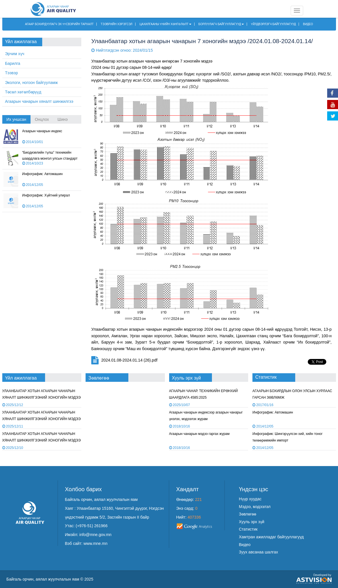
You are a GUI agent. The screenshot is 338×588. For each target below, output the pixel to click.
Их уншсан (16, 119)
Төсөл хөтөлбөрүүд (23, 92)
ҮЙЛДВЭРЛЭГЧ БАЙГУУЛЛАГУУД (273, 24)
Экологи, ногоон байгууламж (31, 82)
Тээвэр (11, 73)
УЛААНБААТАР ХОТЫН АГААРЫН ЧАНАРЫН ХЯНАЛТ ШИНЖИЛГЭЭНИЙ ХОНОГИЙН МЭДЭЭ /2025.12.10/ (41, 419)
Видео (245, 544)
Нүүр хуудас (250, 499)
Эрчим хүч (14, 53)
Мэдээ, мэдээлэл (255, 506)
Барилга (12, 63)
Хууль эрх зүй (251, 521)
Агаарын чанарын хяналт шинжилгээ (39, 101)
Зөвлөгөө (247, 514)
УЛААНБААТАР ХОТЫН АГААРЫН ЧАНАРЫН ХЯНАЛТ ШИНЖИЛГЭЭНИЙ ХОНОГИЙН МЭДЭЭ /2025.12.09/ (41, 440)
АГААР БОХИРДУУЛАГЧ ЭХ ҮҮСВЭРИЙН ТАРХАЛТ (59, 24)
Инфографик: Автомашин (42, 174)
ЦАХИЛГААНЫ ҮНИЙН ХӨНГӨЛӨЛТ (165, 24)
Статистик (248, 529)
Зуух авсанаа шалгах (258, 552)
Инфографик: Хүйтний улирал (46, 195)
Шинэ (63, 119)
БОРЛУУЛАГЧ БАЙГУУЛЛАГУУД (221, 24)
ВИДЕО (308, 24)
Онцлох (42, 119)
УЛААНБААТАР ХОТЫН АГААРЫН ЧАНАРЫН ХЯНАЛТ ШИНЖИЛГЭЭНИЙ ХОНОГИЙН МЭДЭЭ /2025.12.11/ (41, 397)
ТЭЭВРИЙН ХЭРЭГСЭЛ (116, 24)
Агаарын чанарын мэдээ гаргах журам (199, 434)
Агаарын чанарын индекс (42, 131)
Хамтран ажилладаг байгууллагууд (271, 537)
